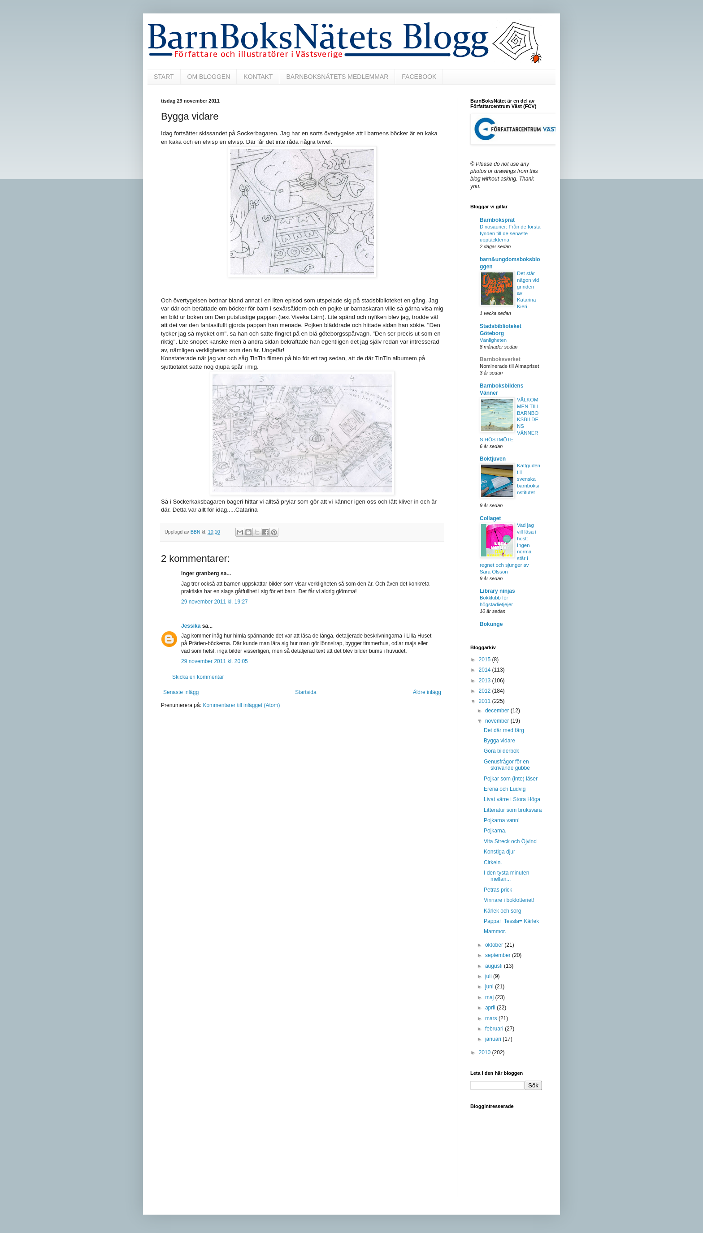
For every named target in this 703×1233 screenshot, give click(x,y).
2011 (485, 701)
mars (492, 1018)
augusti (494, 966)
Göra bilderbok (501, 751)
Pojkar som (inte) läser (511, 779)
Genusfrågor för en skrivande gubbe (507, 765)
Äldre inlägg (427, 692)
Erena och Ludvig (504, 789)
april (491, 1008)
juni (490, 986)
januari (494, 1039)
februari (495, 1029)
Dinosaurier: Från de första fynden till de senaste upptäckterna (510, 233)
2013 (485, 680)
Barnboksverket (500, 359)
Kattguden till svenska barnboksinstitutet (528, 479)
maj (490, 997)
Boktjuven (493, 459)
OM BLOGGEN (208, 76)
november (498, 721)
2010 (485, 1052)
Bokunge (491, 624)
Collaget (490, 518)
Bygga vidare (499, 740)
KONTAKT (258, 76)
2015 (485, 659)
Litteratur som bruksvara (513, 810)
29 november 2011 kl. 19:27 (214, 602)
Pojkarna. (495, 831)
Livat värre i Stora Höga (512, 799)
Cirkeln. (493, 862)
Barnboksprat (497, 220)
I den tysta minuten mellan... (506, 876)
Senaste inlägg (181, 692)
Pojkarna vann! (502, 820)
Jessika (190, 626)
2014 (485, 670)
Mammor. (495, 931)
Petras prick (498, 890)
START (164, 76)
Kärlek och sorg (502, 911)
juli (489, 976)
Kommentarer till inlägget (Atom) (241, 705)
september (498, 955)
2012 (485, 691)
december (498, 710)
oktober (494, 945)
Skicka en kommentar (198, 677)
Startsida (305, 692)
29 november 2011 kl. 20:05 (214, 661)
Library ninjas (497, 591)
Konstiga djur (499, 852)
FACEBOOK (419, 76)
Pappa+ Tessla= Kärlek (511, 921)
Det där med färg (504, 730)
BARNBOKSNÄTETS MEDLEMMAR (337, 76)
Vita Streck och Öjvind (510, 841)
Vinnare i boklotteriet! (509, 900)
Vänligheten (493, 340)
